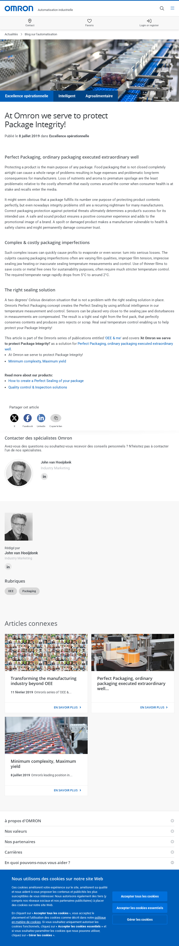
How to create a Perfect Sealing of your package (46, 381)
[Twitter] (14, 418)
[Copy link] (55, 418)
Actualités (11, 34)
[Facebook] (28, 418)
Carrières (13, 852)
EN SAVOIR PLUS (66, 707)
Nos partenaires (20, 841)
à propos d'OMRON (23, 820)
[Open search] (162, 8)
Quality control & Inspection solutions (37, 387)
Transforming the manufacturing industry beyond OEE (43, 680)
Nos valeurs (16, 831)
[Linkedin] (41, 418)
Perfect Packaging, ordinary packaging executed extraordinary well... (131, 683)
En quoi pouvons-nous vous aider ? (37, 862)
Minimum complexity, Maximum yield (37, 361)
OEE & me (113, 338)
